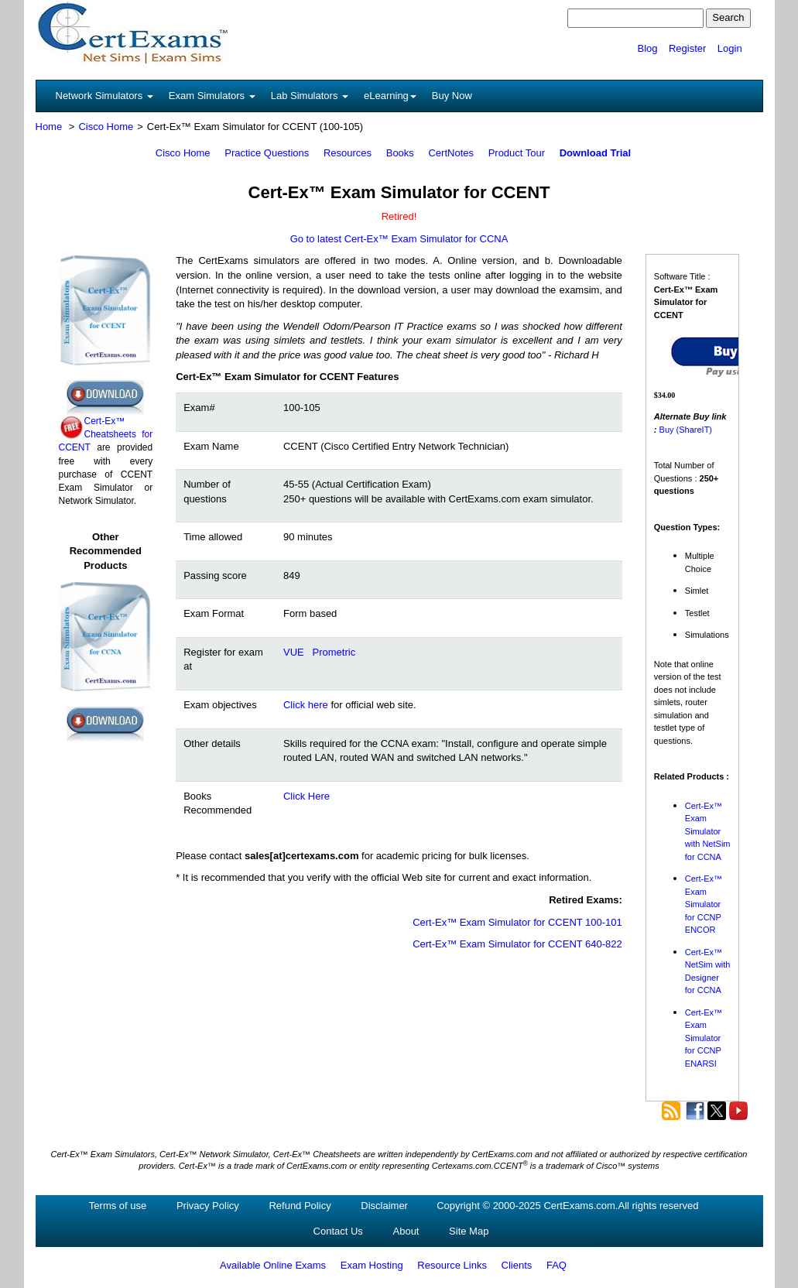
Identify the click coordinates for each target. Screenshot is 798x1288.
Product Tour (516, 153)
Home (49, 126)
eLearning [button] (390, 95)
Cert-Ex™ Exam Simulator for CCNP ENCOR (703, 904)
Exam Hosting (372, 1265)
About (406, 1231)
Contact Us (338, 1231)
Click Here (306, 796)
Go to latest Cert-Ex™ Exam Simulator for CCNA (399, 239)
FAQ (556, 1265)
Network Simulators (104, 95)
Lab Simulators (309, 95)
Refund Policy (300, 1205)
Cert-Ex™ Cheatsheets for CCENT (106, 434)
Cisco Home (105, 126)
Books (400, 153)
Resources (348, 153)
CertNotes (451, 153)
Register (687, 48)
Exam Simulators (212, 95)
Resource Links (452, 1265)
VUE (293, 652)
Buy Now (452, 95)
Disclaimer (384, 1205)
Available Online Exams (273, 1265)
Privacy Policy (207, 1205)
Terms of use (117, 1205)
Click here (305, 705)
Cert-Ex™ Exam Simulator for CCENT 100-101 (517, 922)
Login (730, 48)
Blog (647, 48)
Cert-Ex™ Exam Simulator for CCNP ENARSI (703, 1038)
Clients (517, 1265)
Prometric (334, 652)
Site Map (468, 1231)
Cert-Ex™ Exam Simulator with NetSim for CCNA (708, 831)
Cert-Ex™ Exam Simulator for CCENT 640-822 (517, 944)
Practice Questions (266, 153)
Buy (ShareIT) (685, 429)
